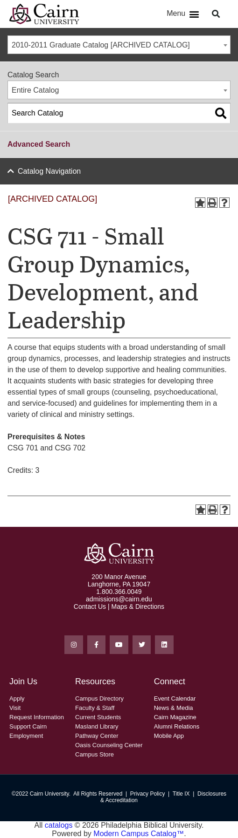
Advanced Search (38, 144)
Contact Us (90, 606)
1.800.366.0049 (118, 591)
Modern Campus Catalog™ (138, 834)
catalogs (59, 825)
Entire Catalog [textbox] (35, 90)
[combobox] (119, 44)
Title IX (181, 793)
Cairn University (49, 793)
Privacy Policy (147, 793)
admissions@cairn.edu (119, 599)
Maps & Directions (138, 606)
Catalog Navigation (49, 171)
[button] (194, 14)
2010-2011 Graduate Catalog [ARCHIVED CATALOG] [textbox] (101, 45)
